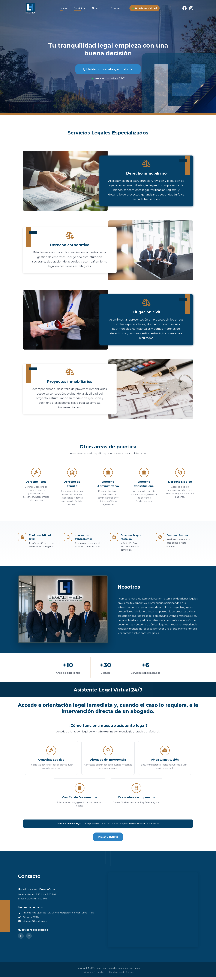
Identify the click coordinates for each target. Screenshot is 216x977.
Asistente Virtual (146, 8)
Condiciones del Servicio (121, 972)
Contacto (116, 8)
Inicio (63, 8)
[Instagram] (191, 8)
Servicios (79, 8)
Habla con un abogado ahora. (108, 69)
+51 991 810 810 (31, 919)
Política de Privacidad (93, 972)
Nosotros (98, 8)
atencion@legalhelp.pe (35, 923)
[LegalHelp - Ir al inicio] (30, 8)
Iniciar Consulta (108, 837)
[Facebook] (184, 8)
